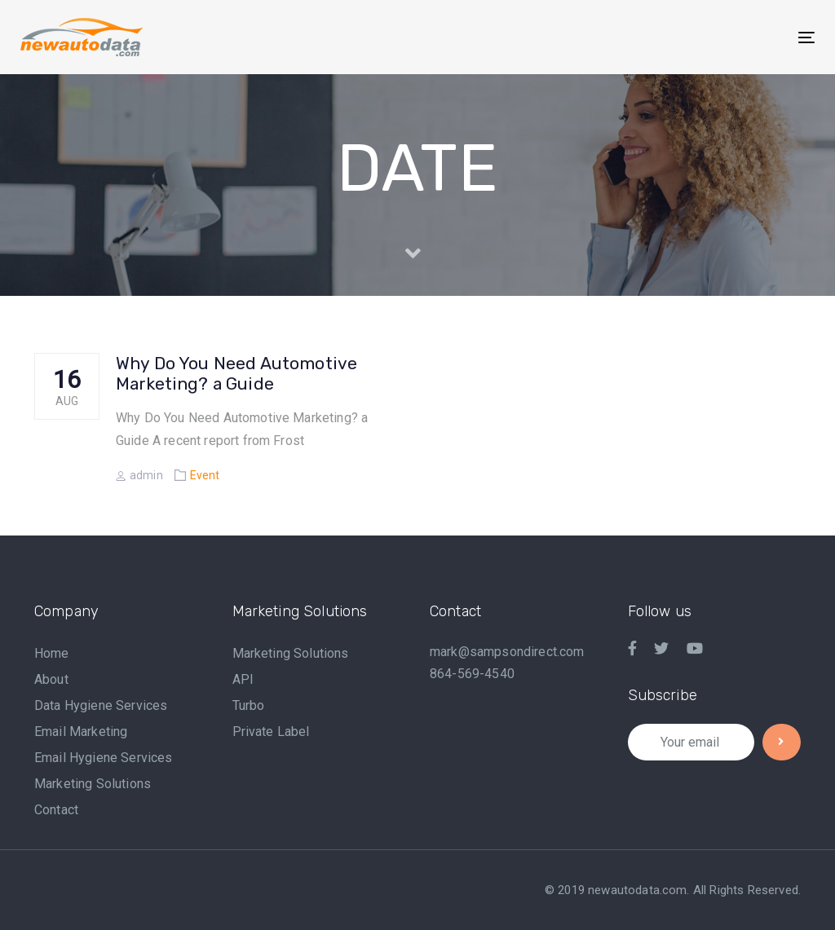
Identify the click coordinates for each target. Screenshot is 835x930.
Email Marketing (80, 731)
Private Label (271, 731)
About (51, 679)
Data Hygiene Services (100, 705)
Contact (56, 810)
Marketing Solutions (92, 783)
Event (204, 475)
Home (51, 653)
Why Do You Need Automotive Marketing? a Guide (236, 373)
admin (139, 475)
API (243, 679)
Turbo (248, 705)
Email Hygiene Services (103, 757)
